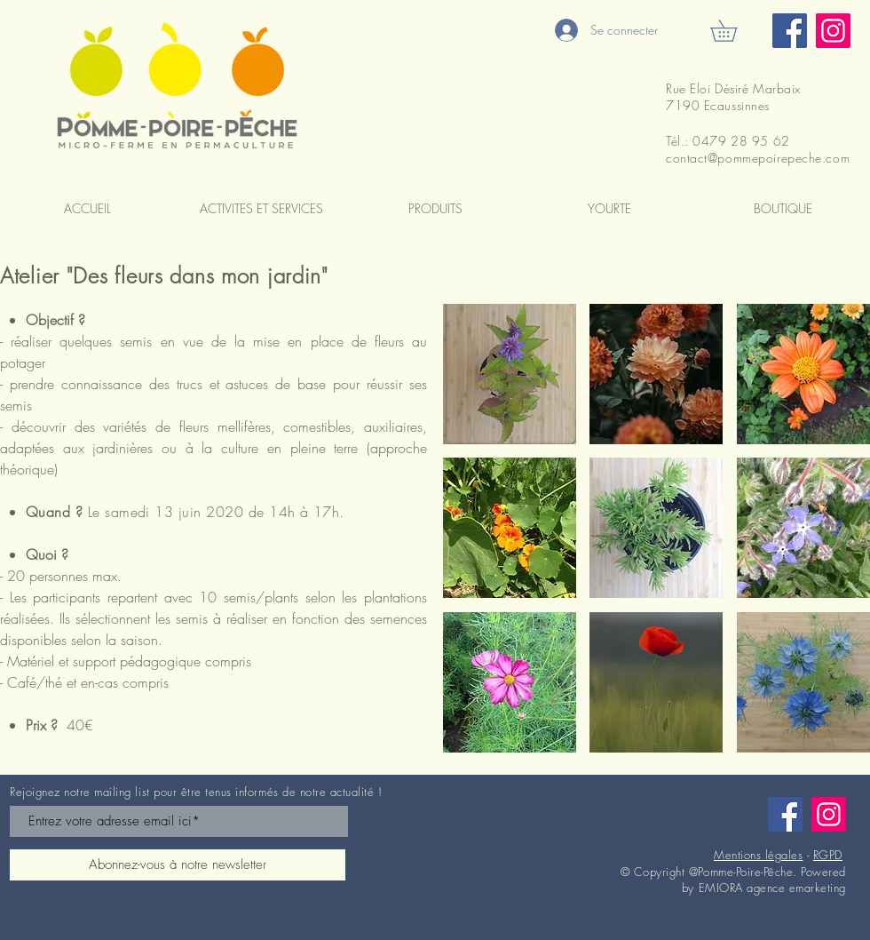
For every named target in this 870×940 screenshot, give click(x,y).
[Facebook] (789, 30)
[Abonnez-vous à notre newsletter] (177, 864)
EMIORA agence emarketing (772, 888)
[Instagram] (833, 30)
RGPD (827, 855)
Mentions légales (758, 855)
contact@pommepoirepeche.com (758, 157)
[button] (734, 31)
